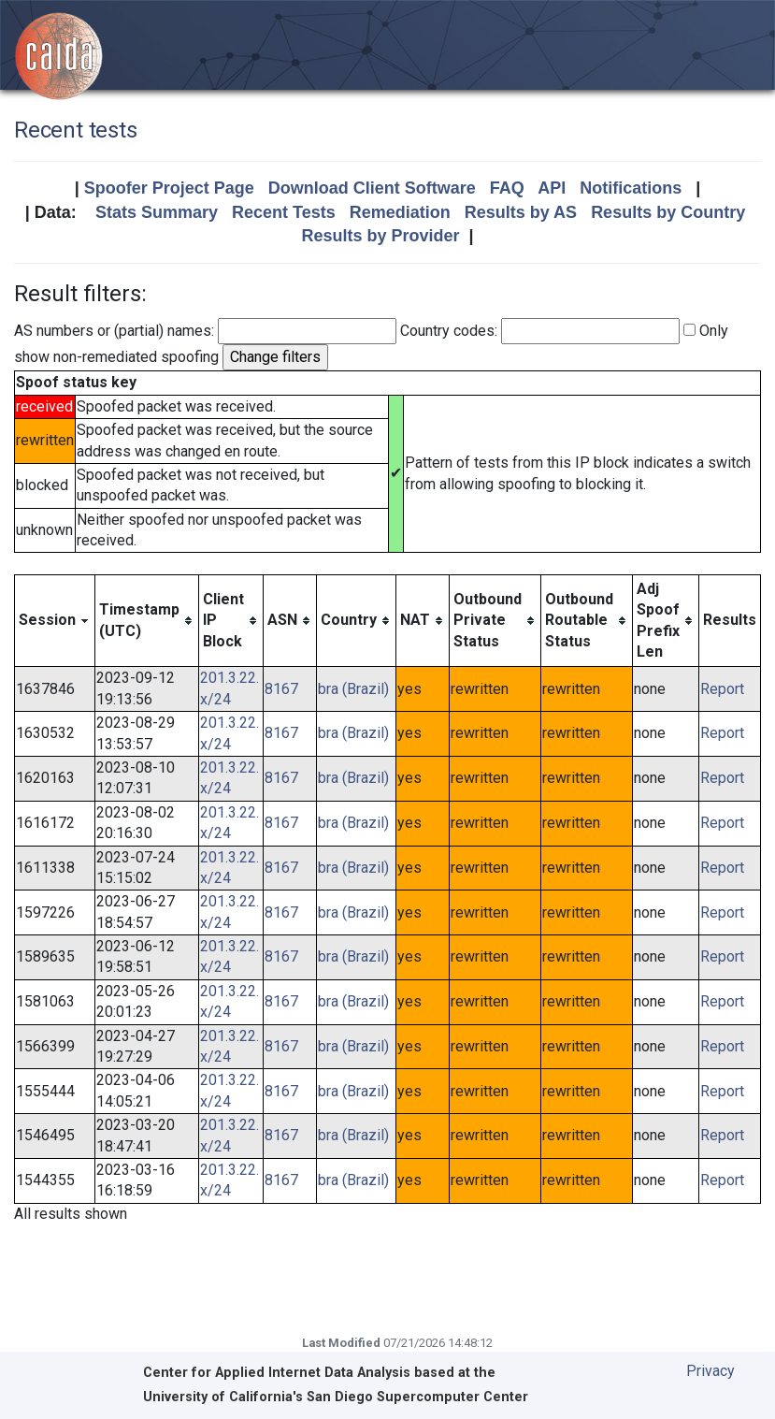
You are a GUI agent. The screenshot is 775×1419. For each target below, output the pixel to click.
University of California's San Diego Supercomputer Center (335, 1397)
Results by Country (668, 212)
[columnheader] (55, 620)
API (552, 188)
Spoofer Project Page (169, 188)
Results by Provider (380, 235)
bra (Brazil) (353, 689)
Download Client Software (372, 188)
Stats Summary (156, 212)
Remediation (400, 212)
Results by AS (521, 212)
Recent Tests (284, 212)
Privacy (710, 1371)
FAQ (507, 188)
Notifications (631, 188)
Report (722, 689)
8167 (281, 689)
